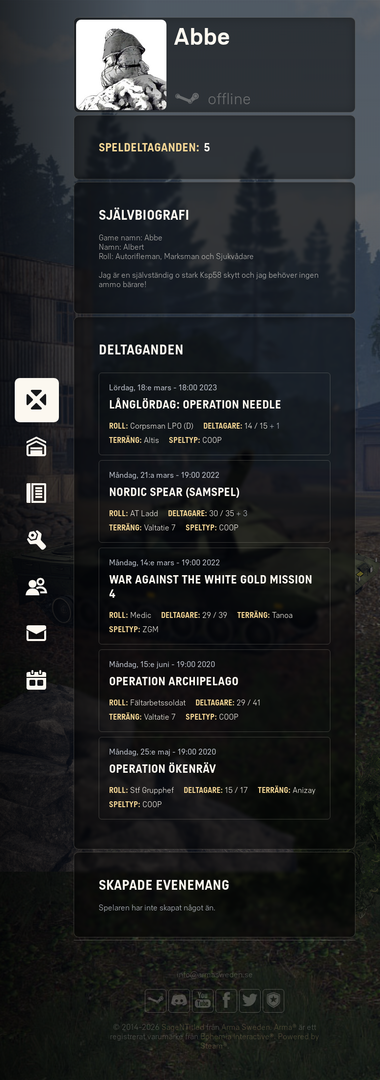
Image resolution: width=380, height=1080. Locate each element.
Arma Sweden (245, 1027)
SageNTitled (183, 1027)
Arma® (285, 1027)
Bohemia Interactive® (237, 1036)
